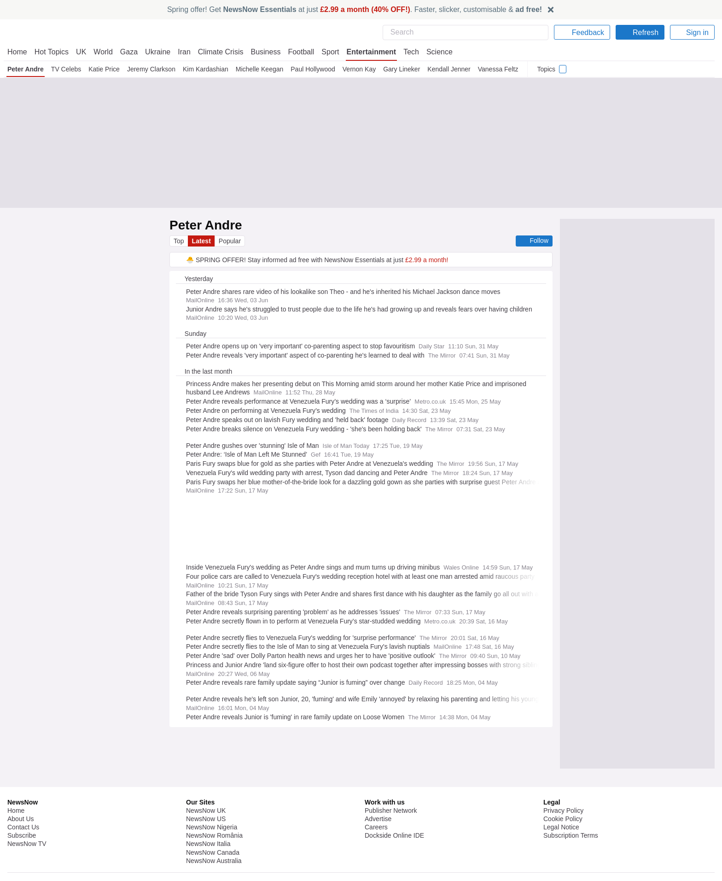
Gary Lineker (401, 69)
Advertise (379, 846)
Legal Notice (561, 854)
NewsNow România (214, 862)
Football (297, 51)
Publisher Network (391, 837)
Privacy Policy (563, 837)
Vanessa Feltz (497, 69)
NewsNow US (205, 846)
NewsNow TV (26, 871)
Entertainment (367, 51)
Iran (180, 51)
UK (81, 51)
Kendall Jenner (447, 69)
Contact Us (23, 854)
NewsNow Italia (208, 871)
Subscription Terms (571, 862)
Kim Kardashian (205, 69)
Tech (406, 51)
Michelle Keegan (259, 69)
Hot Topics (51, 51)
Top (179, 241)
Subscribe (21, 862)
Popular (231, 241)
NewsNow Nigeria (211, 854)
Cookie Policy (562, 846)
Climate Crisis (216, 51)
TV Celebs (66, 69)
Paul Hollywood (313, 69)
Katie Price (103, 69)
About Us (20, 846)
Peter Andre (25, 69)
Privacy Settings (566, 871)
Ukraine (155, 51)
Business (261, 51)
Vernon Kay (358, 69)
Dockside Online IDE (393, 862)
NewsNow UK (205, 837)
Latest (202, 241)
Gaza (127, 51)
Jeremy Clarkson (151, 69)
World (102, 51)
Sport (326, 51)
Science (435, 51)
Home (17, 51)
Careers (376, 854)
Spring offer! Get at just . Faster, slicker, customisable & (355, 9)
